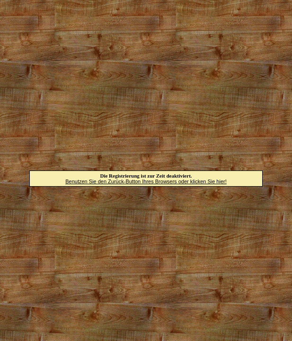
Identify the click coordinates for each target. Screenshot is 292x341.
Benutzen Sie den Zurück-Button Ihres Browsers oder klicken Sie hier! (146, 181)
